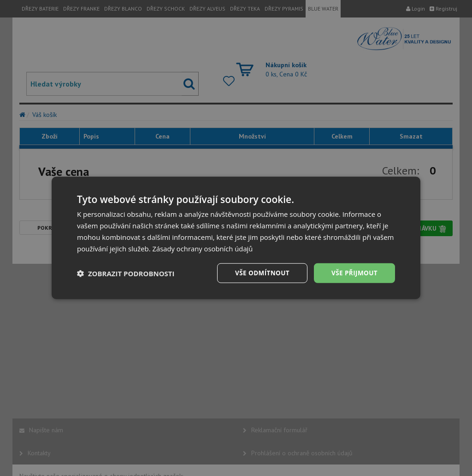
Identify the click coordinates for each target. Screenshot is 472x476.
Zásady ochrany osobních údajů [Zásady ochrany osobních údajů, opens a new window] (203, 248)
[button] (126, 273)
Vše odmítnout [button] (259, 272)
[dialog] (236, 238)
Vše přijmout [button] (354, 272)
